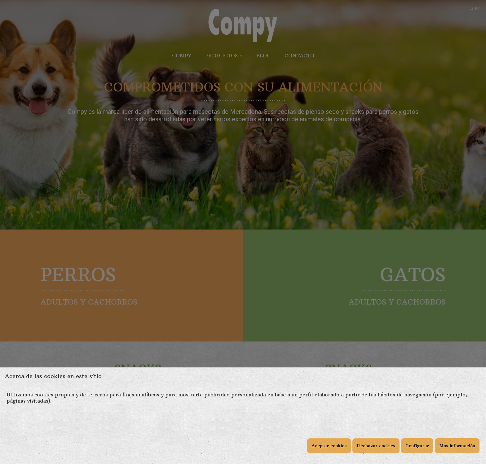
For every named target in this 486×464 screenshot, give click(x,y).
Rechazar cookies (376, 445)
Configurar (417, 445)
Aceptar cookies (329, 445)
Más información (457, 445)
